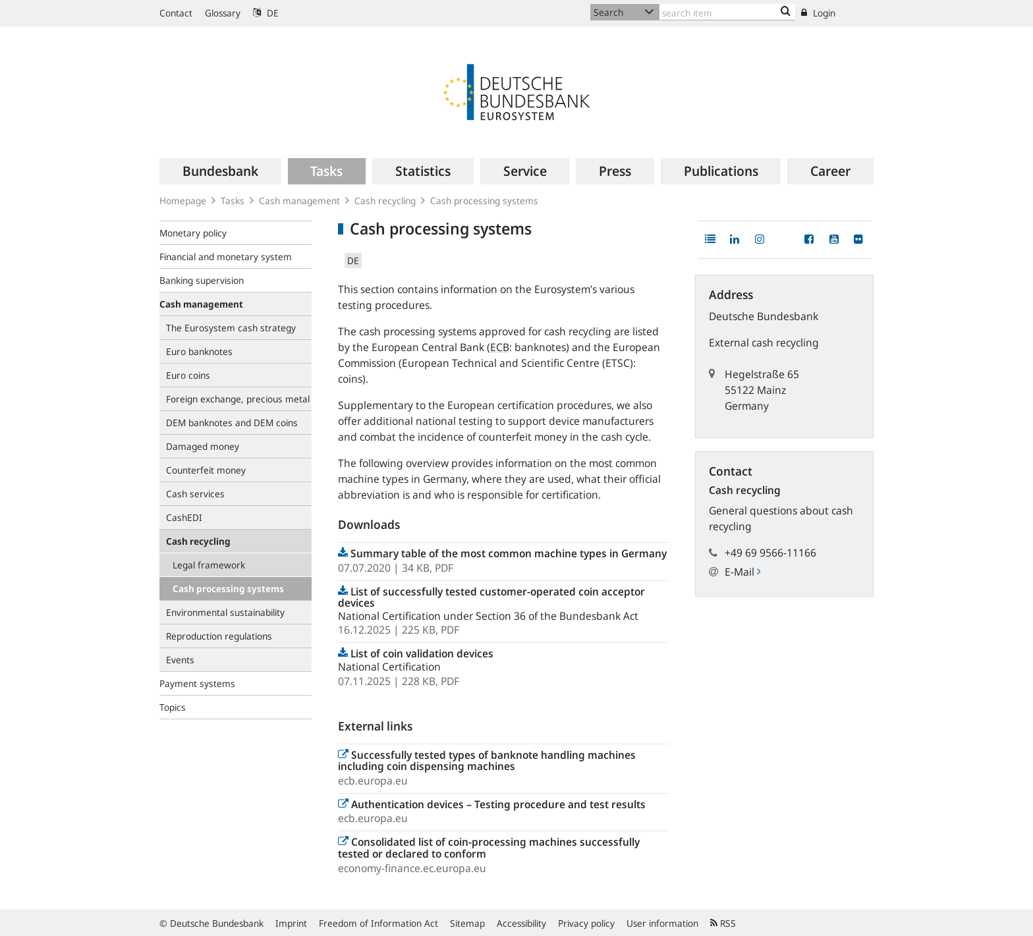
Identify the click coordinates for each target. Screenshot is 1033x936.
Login (818, 13)
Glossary (222, 13)
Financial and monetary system (225, 256)
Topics (172, 707)
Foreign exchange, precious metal (238, 399)
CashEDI (184, 517)
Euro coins (188, 375)
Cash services (195, 493)
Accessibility (521, 923)
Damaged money (202, 446)
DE (266, 13)
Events (180, 659)
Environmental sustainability (225, 612)
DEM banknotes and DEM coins (232, 422)
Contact (175, 13)
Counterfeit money (206, 470)
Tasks (232, 200)
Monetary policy (193, 233)
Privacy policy (586, 923)
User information (662, 923)
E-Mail (742, 571)
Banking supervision (201, 280)
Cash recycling (385, 200)
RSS (723, 923)
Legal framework (209, 565)
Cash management (299, 200)
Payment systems (197, 683)
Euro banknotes (199, 351)
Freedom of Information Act (378, 923)
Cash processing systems (228, 588)
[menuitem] (220, 171)
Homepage (182, 200)
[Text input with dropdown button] (727, 12)
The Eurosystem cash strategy (231, 327)
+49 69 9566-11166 (770, 552)
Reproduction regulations (219, 636)
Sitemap (467, 923)
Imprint (291, 923)
